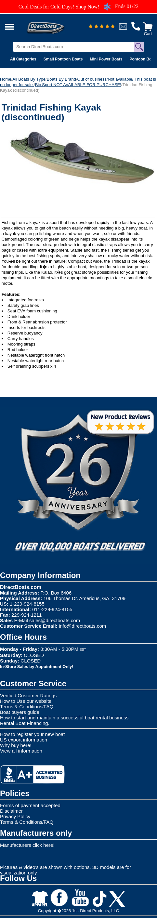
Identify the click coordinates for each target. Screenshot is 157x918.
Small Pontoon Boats (63, 59)
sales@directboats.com (54, 620)
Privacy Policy (15, 816)
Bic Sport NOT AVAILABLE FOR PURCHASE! (78, 84)
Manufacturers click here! (27, 845)
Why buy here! (16, 745)
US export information (23, 739)
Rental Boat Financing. (24, 723)
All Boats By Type (29, 79)
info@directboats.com (82, 626)
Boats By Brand (61, 79)
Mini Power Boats (106, 59)
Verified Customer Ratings (28, 695)
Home (5, 79)
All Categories (23, 59)
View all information (21, 751)
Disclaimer (11, 811)
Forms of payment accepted (30, 805)
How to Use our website (25, 701)
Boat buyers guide (19, 712)
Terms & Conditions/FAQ (26, 706)
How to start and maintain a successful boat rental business (64, 717)
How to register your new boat (32, 734)
